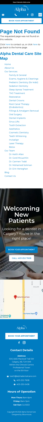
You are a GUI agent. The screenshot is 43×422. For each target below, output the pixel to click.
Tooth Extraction (17, 125)
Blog (7, 172)
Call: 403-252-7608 (21, 258)
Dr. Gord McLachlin (18, 158)
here (8, 44)
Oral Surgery (15, 114)
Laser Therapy (16, 143)
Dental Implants (17, 118)
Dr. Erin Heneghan (18, 169)
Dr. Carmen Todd (18, 161)
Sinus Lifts (14, 121)
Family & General (18, 75)
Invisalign (14, 140)
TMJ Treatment (17, 93)
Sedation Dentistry (18, 86)
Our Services (11, 71)
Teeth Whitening (17, 136)
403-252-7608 (16, 15)
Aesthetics (14, 129)
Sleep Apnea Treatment (21, 89)
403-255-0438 (21, 384)
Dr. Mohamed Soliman (20, 165)
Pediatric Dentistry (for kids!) (23, 82)
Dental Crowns (16, 100)
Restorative (15, 97)
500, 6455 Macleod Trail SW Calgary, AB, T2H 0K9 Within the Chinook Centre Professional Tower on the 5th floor (21, 365)
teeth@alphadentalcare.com (3, 15)
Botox (12, 147)
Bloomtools (26, 415)
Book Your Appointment (21, 21)
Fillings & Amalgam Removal (24, 111)
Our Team (10, 150)
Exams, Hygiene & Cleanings (23, 79)
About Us (9, 68)
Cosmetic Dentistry (19, 132)
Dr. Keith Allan (16, 154)
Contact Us (10, 176)
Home (8, 64)
